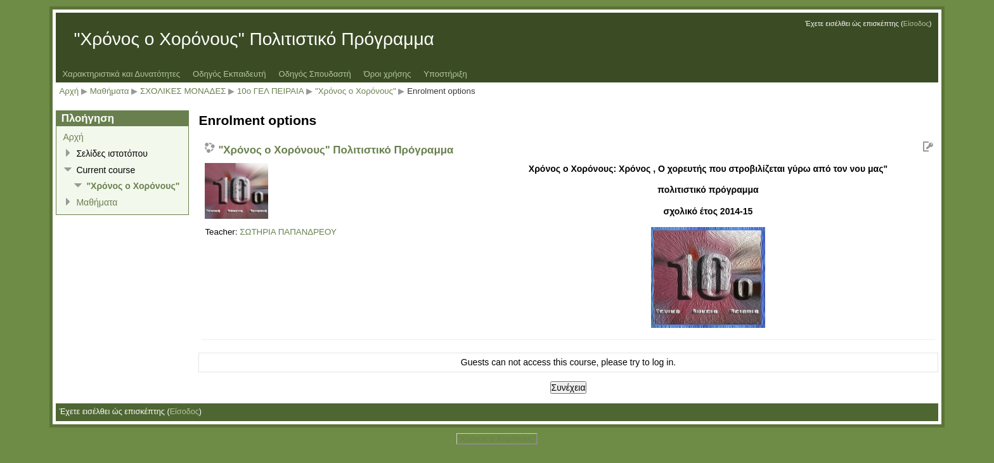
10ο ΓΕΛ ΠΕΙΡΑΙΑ (270, 91)
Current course (105, 170)
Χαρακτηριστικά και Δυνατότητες (121, 74)
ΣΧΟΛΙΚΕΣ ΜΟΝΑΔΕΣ (183, 91)
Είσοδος (916, 23)
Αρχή (69, 91)
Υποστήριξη (445, 74)
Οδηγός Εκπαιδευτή (229, 74)
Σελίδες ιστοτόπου (112, 153)
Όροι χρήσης (387, 74)
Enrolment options (441, 91)
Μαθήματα (109, 91)
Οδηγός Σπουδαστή (314, 74)
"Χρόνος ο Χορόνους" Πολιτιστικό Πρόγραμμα (335, 150)
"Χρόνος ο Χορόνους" (356, 91)
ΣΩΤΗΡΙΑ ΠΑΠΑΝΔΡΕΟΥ (288, 232)
